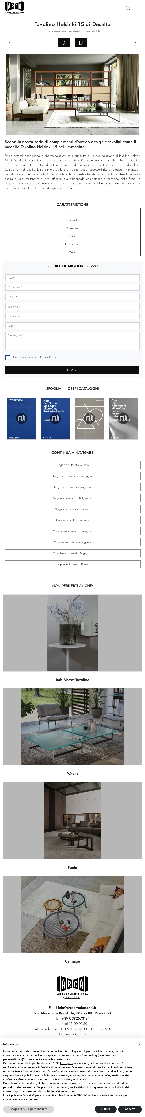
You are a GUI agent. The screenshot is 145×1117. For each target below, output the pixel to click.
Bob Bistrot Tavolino (72, 680)
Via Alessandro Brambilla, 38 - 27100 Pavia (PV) (72, 1013)
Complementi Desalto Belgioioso (73, 553)
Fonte (72, 867)
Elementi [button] (73, 220)
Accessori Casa (59, 30)
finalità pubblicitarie (27, 1075)
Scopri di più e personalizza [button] (28, 1109)
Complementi (74, 30)
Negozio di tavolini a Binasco (72, 509)
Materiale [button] (72, 228)
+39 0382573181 (75, 1018)
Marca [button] (72, 212)
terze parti (66, 1063)
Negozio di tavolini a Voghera (72, 487)
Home (47, 30)
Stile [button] (72, 236)
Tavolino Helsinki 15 (91, 30)
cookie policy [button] (62, 1059)
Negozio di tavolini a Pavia (72, 465)
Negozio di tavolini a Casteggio (72, 476)
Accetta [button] (130, 1109)
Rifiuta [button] (105, 1109)
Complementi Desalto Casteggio (72, 531)
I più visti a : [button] (72, 244)
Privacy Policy (48, 357)
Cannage (72, 961)
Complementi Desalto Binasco (73, 564)
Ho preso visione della (34, 357)
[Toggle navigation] (138, 8)
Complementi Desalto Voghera (72, 542)
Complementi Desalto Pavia (72, 520)
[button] (139, 1044)
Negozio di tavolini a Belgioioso (72, 498)
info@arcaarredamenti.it (76, 1007)
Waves (72, 773)
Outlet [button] (72, 252)
